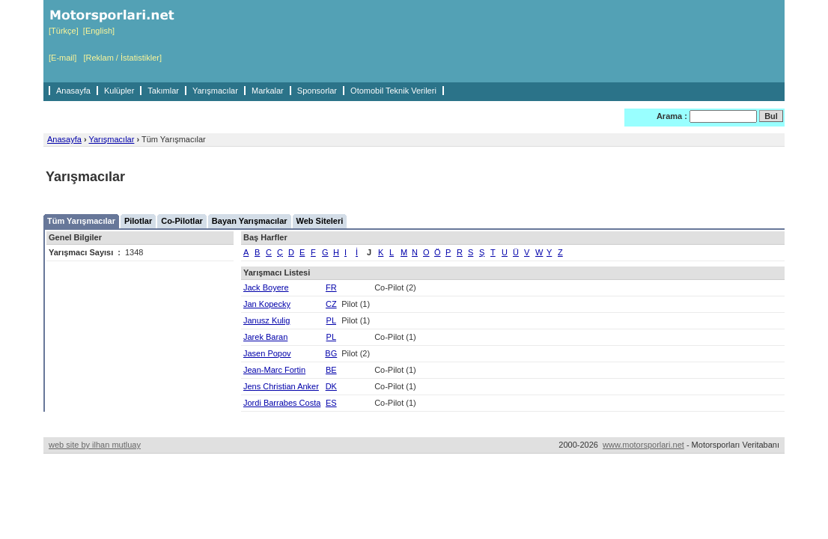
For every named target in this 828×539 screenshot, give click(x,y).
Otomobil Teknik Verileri (393, 90)
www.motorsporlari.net (643, 444)
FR (331, 287)
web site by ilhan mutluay (95, 444)
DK (331, 386)
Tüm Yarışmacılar (81, 220)
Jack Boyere (266, 287)
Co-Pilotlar (182, 220)
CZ (331, 303)
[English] (99, 30)
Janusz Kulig (266, 320)
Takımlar (163, 90)
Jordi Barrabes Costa (281, 402)
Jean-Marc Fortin (274, 369)
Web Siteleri (320, 220)
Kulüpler (119, 90)
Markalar (268, 90)
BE (331, 369)
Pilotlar (138, 220)
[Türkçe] (64, 30)
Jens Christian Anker (281, 386)
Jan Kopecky (266, 303)
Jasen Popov (267, 353)
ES (331, 402)
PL (331, 320)
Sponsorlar (317, 90)
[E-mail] (62, 57)
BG (331, 353)
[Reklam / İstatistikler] (122, 57)
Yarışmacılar (215, 90)
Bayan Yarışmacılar (249, 220)
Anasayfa (73, 90)
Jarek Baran (265, 336)
